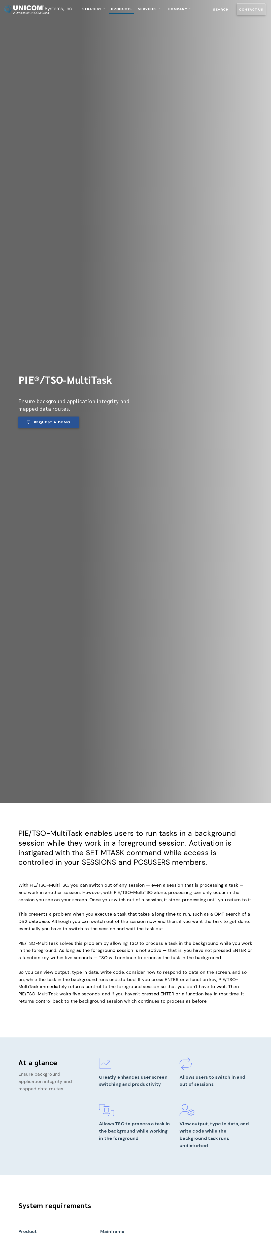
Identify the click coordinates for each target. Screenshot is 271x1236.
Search (221, 9)
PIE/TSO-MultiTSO (133, 892)
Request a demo (48, 422)
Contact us (251, 9)
